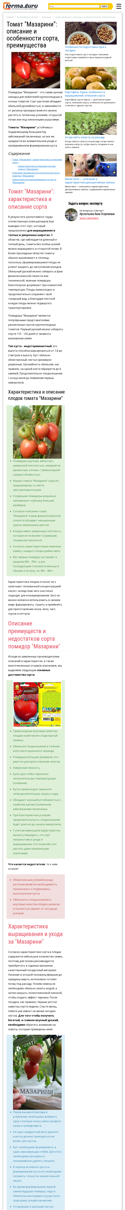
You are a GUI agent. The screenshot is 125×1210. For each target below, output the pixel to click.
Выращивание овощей (27, 17)
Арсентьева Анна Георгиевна (96, 214)
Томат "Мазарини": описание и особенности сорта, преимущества (85, 17)
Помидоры (46, 17)
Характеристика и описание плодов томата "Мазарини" (37, 168)
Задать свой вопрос (89, 218)
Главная (10, 17)
